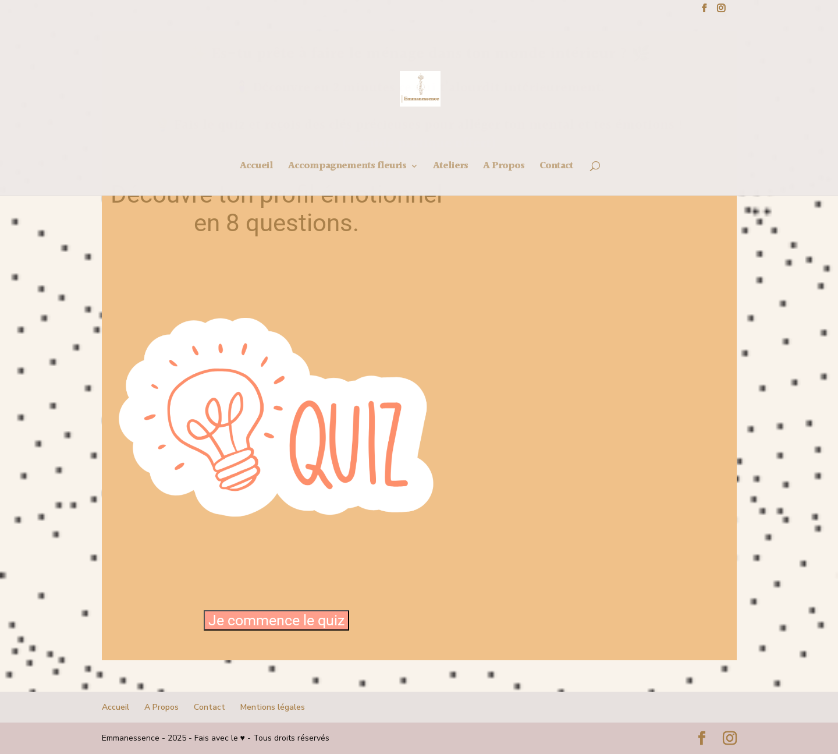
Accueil (115, 707)
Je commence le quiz (276, 620)
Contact (209, 707)
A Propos (161, 707)
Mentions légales (272, 707)
